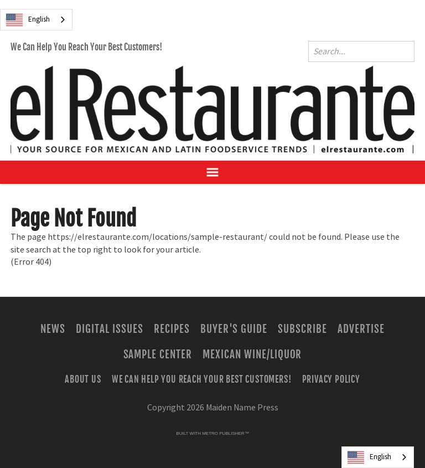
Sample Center (157, 354)
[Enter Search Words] (361, 51)
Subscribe (302, 329)
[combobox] (36, 19)
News (52, 329)
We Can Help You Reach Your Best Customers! (86, 47)
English (28, 20)
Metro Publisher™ (225, 433)
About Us (83, 378)
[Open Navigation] (212, 172)
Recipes (172, 329)
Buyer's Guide (233, 329)
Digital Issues (109, 329)
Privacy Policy (331, 378)
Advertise (361, 329)
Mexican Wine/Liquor (252, 354)
